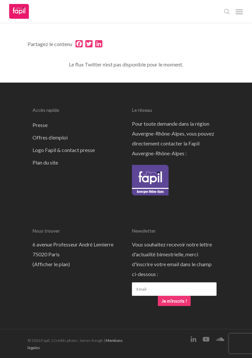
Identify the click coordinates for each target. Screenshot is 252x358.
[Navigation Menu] (239, 11)
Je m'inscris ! (174, 301)
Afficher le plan (51, 264)
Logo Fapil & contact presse (63, 150)
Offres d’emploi (50, 137)
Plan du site (45, 162)
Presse (40, 125)
